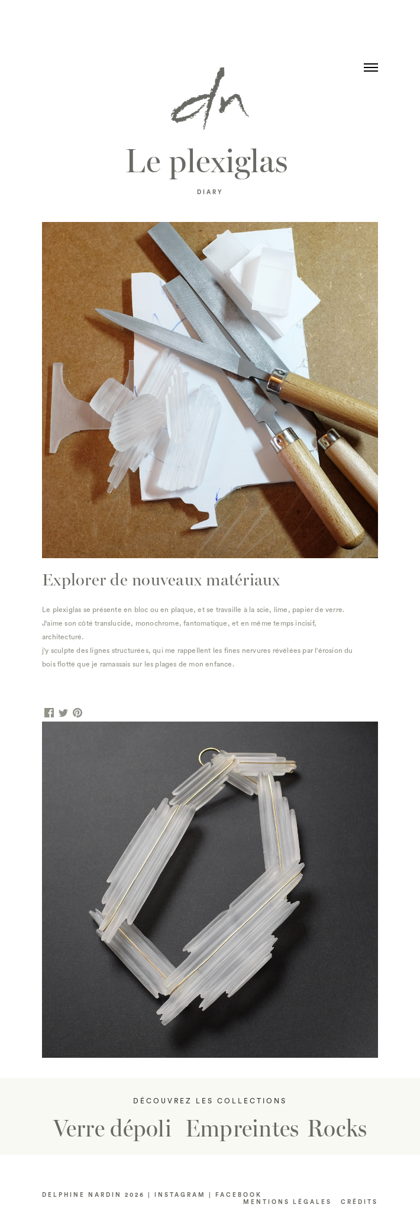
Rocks (337, 1128)
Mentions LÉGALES (287, 1202)
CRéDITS (359, 1202)
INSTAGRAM (180, 1195)
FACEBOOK (238, 1195)
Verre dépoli (112, 1128)
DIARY (210, 192)
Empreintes (242, 1128)
